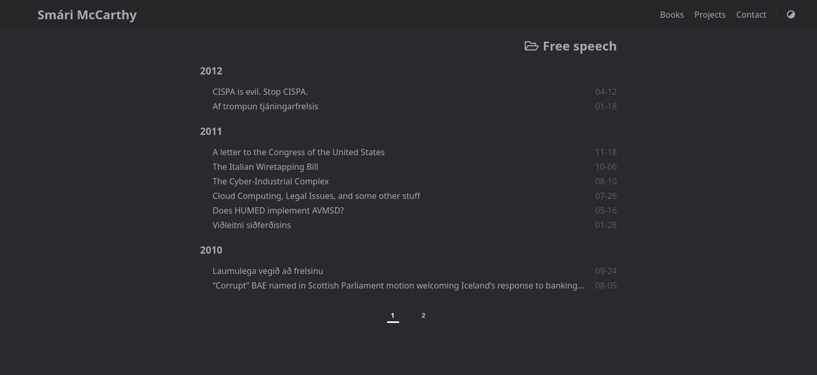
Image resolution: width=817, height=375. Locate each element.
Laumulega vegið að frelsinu (268, 271)
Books (673, 14)
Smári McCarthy (87, 14)
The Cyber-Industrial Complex (271, 181)
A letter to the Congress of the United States (299, 152)
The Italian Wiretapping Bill (265, 166)
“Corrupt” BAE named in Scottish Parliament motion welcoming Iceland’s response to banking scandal (399, 285)
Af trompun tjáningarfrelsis (265, 106)
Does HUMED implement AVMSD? (278, 210)
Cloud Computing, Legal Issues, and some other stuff (316, 196)
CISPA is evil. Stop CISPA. (260, 91)
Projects (711, 14)
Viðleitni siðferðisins (252, 225)
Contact (752, 14)
